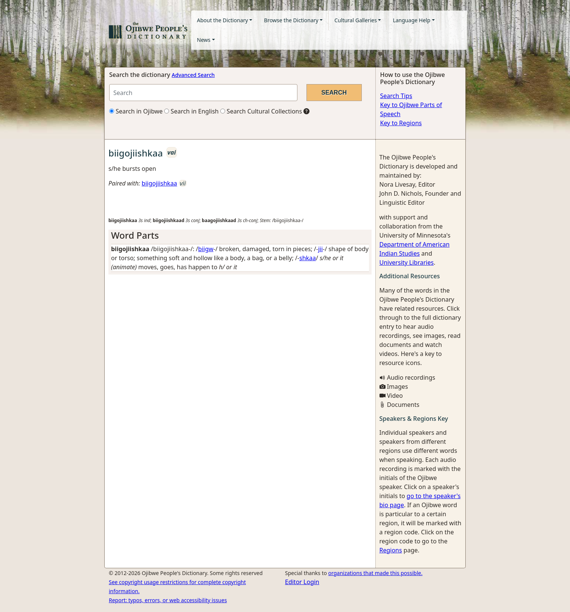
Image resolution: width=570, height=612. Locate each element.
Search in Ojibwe (136, 111)
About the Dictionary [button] (222, 20)
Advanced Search (193, 74)
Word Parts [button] (135, 235)
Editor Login (302, 582)
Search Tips (396, 96)
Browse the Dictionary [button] (291, 20)
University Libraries (406, 262)
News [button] (203, 39)
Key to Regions (401, 123)
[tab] (240, 235)
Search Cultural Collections (261, 111)
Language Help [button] (411, 20)
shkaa (307, 258)
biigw (205, 249)
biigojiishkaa (159, 183)
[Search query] (203, 92)
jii (320, 249)
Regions (390, 550)
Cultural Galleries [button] (355, 20)
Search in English (191, 111)
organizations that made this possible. (375, 573)
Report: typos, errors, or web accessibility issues (168, 600)
